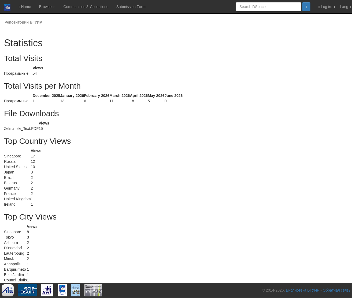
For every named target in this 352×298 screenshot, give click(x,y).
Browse (47, 7)
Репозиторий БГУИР (23, 22)
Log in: (326, 7)
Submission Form (131, 7)
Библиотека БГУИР (302, 290)
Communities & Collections (85, 7)
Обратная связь (336, 290)
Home (24, 7)
